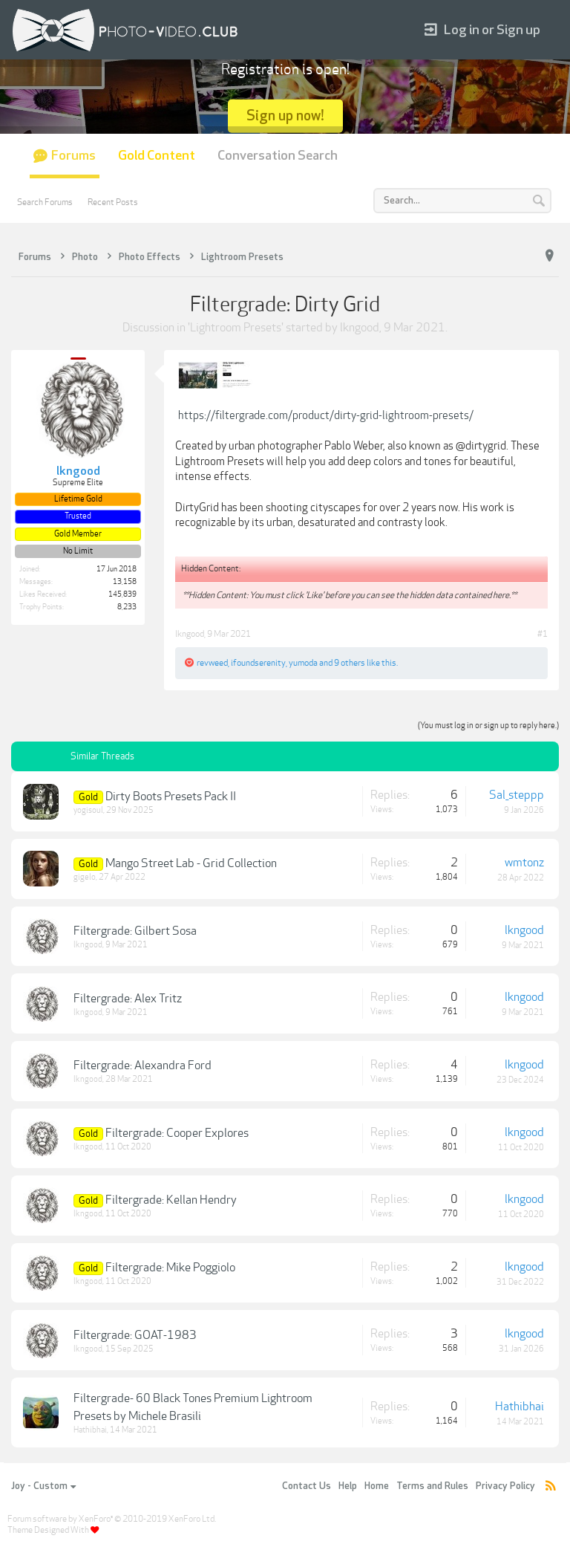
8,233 (127, 607)
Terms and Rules (432, 1486)
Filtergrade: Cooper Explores (177, 1133)
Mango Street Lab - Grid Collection (191, 863)
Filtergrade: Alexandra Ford (142, 1065)
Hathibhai (90, 1430)
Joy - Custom (43, 1486)
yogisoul (88, 810)
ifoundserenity (258, 663)
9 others (349, 663)
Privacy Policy (505, 1486)
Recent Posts (113, 202)
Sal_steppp (516, 795)
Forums (73, 155)
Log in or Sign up (482, 30)
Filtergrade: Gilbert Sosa (135, 931)
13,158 (125, 581)
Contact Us (306, 1486)
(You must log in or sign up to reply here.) (488, 725)
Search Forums (45, 202)
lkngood (359, 327)
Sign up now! (285, 115)
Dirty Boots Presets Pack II (170, 796)
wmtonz (524, 862)
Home (376, 1486)
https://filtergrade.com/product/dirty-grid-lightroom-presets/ (326, 415)
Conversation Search (277, 155)
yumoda (303, 663)
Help (347, 1486)
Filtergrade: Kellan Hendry (171, 1200)
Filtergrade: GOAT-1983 (135, 1335)
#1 (542, 634)
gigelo (84, 877)
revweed (212, 663)
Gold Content (156, 155)
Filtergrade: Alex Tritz (127, 998)
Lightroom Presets (235, 327)
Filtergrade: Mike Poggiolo (170, 1267)
